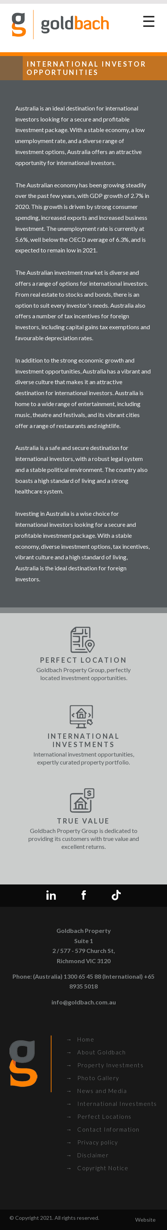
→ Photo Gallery (92, 1077)
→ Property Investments (105, 1065)
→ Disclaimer (87, 1155)
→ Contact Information (103, 1129)
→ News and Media (96, 1090)
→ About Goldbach (96, 1052)
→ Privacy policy (92, 1142)
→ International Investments (111, 1103)
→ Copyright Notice (97, 1168)
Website (145, 1219)
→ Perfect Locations (99, 1116)
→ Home (80, 1039)
